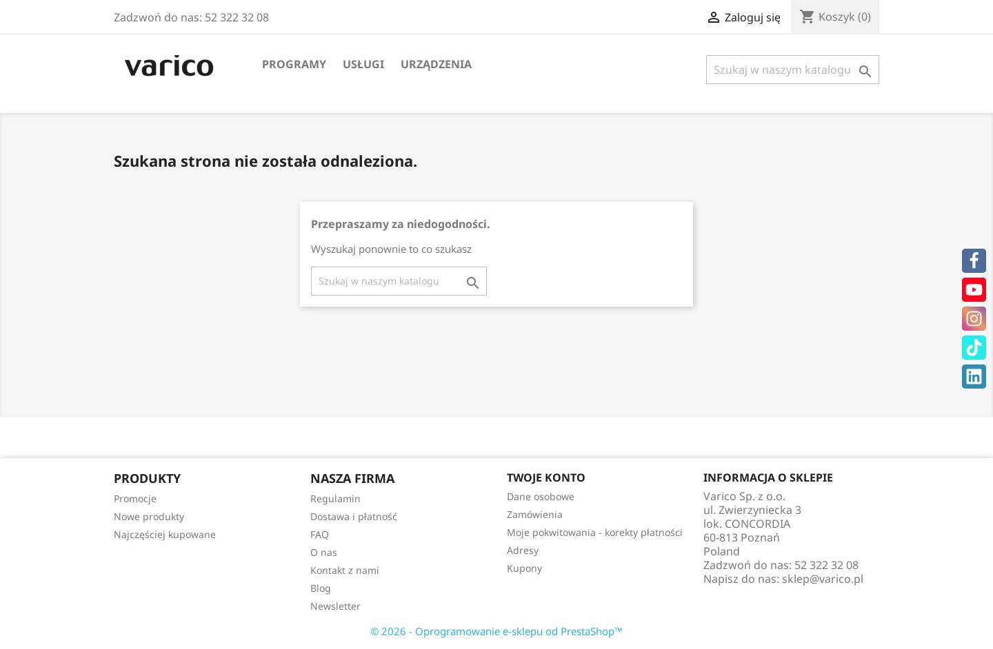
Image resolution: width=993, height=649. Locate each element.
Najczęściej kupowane (165, 534)
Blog (320, 588)
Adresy (523, 550)
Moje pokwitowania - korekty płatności (595, 532)
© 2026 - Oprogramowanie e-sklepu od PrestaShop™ (496, 631)
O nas (323, 552)
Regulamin (335, 498)
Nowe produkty (149, 516)
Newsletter (335, 605)
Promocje (135, 498)
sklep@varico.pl (822, 578)
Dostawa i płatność (353, 516)
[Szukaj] (792, 69)
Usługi (363, 64)
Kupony (524, 568)
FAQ (319, 534)
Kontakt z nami (344, 570)
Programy (294, 64)
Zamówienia (535, 514)
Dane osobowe (540, 496)
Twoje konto (546, 477)
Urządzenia (436, 64)
